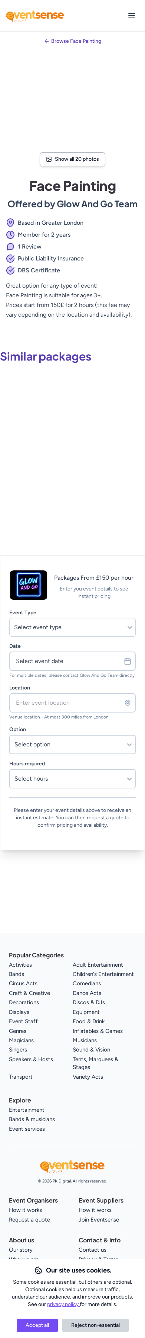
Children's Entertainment (103, 974)
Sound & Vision (91, 1049)
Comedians (87, 983)
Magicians (21, 1040)
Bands (16, 974)
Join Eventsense (99, 1219)
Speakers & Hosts (31, 1059)
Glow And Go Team (97, 203)
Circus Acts (23, 983)
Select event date (73, 661)
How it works (25, 1210)
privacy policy (63, 1304)
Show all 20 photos (72, 159)
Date (15, 646)
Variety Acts (88, 1076)
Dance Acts (87, 993)
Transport (21, 1076)
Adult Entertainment (98, 964)
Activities (20, 964)
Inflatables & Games (98, 1031)
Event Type (22, 612)
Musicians (85, 1040)
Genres (17, 1031)
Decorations (24, 1002)
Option (17, 729)
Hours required (27, 764)
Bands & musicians (32, 1119)
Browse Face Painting (76, 41)
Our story (21, 1249)
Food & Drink (89, 1021)
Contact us (92, 1249)
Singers (18, 1049)
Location (19, 688)
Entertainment (27, 1110)
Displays (19, 1012)
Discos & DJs (89, 1002)
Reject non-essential (95, 1325)
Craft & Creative (29, 993)
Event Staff (23, 1021)
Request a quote (29, 1219)
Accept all (37, 1325)
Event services (27, 1129)
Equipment (86, 1012)
